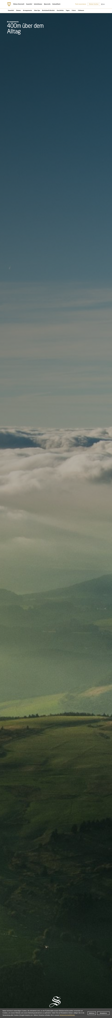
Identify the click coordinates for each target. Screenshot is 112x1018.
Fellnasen (81, 10)
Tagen (68, 10)
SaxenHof (29, 4)
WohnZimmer (38, 4)
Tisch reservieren (80, 4)
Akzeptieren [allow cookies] (103, 1013)
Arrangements (27, 10)
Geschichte (60, 10)
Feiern (74, 10)
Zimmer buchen (94, 4)
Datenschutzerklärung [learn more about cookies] (67, 1015)
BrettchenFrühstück (48, 10)
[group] (103, 4)
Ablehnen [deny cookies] (92, 1013)
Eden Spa (37, 10)
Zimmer (18, 10)
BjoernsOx (47, 4)
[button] (103, 4)
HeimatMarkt (56, 4)
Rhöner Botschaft (18, 4)
